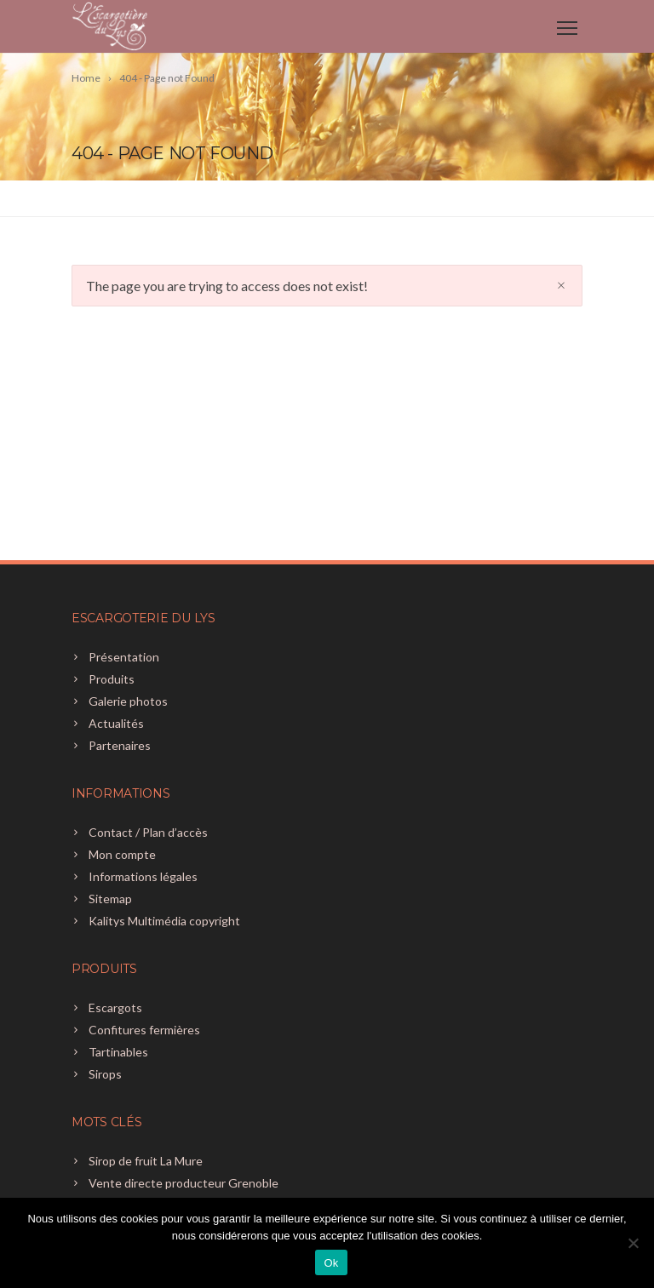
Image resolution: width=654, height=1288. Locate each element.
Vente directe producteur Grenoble (183, 1183)
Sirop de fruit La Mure (146, 1160)
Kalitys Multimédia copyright (164, 920)
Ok (331, 1263)
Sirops (105, 1074)
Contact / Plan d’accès (148, 832)
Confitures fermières (144, 1029)
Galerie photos (128, 701)
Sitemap (110, 898)
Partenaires (120, 745)
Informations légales (143, 876)
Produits (112, 679)
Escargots (115, 1007)
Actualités (116, 723)
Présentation (124, 657)
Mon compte (122, 854)
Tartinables (118, 1052)
